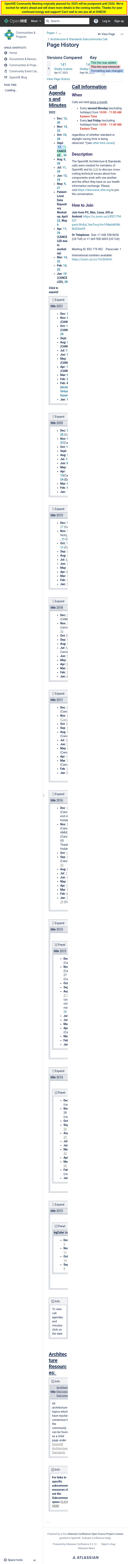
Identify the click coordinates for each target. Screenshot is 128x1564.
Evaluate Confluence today (96, 1538)
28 (58, 139)
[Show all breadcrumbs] (60, 33)
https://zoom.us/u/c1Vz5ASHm (92, 259)
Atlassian (85, 1557)
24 (58, 179)
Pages (51, 33)
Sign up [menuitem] (119, 21)
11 (64, 167)
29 (58, 171)
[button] (95, 21)
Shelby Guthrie (63, 69)
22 (58, 220)
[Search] (47, 21)
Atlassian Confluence (77, 1544)
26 (58, 163)
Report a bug (108, 1544)
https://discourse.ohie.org (94, 190)
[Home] (21, 53)
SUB (95, 169)
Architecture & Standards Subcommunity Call (78, 39)
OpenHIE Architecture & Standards (61, 1448)
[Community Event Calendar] (21, 71)
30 (58, 122)
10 (64, 134)
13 (65, 175)
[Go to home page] (15, 21)
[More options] (122, 34)
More (34, 21)
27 (58, 188)
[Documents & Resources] (21, 59)
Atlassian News (86, 1548)
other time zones (103, 143)
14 (65, 126)
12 (65, 118)
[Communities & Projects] (21, 65)
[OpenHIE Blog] (21, 77)
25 (58, 130)
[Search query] (67, 21)
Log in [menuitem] (106, 21)
